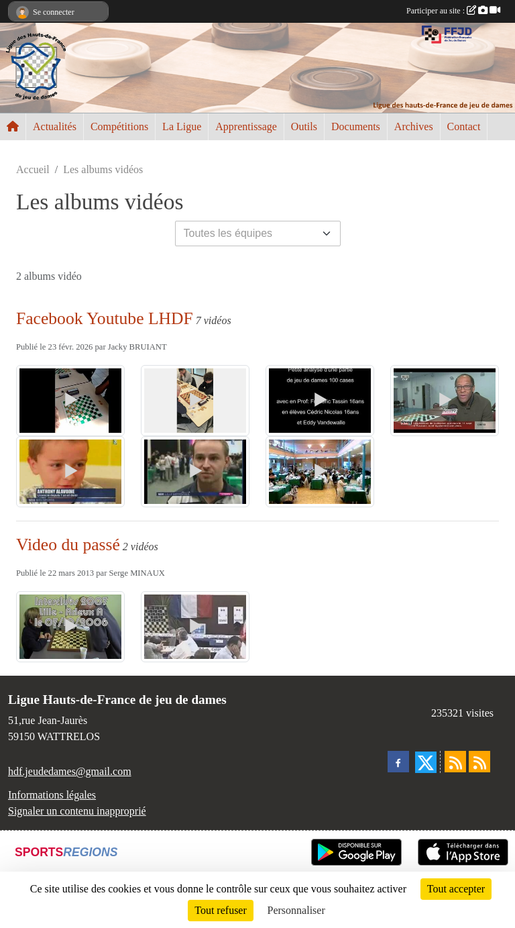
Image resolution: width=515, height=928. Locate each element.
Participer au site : (453, 10)
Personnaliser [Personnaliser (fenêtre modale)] (296, 910)
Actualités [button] (54, 126)
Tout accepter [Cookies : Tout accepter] (456, 888)
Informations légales (52, 795)
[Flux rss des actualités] (455, 761)
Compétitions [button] (119, 126)
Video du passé (68, 544)
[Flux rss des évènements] (479, 761)
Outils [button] (304, 126)
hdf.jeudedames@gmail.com (69, 771)
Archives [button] (413, 126)
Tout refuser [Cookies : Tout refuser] (220, 910)
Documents (355, 126)
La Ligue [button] (181, 126)
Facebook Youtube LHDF (104, 318)
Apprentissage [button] (246, 126)
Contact (464, 126)
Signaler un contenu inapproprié (77, 811)
